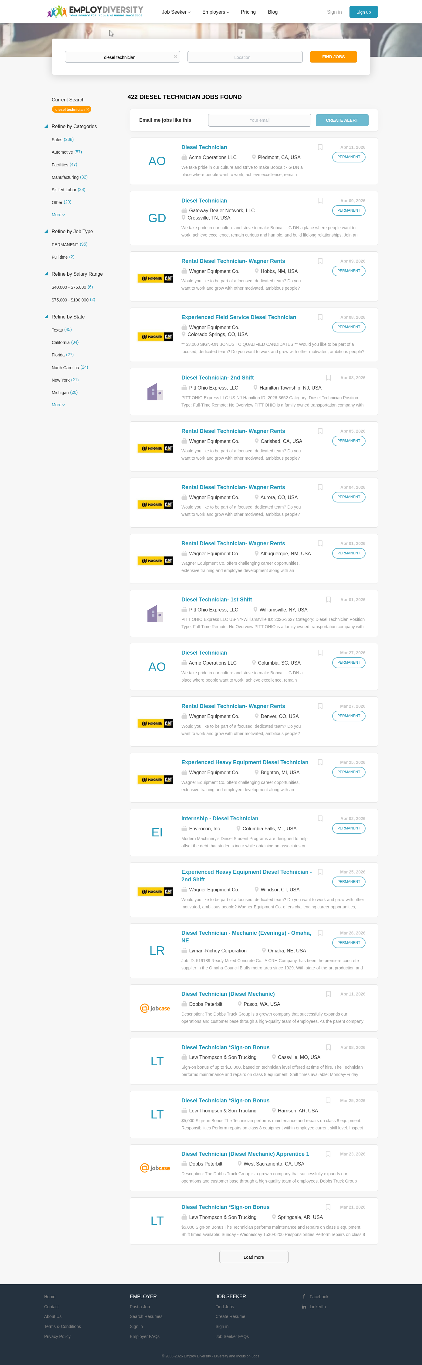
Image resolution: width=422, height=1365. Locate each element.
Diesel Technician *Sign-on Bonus (225, 1047)
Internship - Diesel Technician (219, 818)
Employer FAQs (145, 1336)
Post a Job (140, 1306)
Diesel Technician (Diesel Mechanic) (228, 994)
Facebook (319, 1296)
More (57, 214)
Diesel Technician (204, 147)
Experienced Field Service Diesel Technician (238, 317)
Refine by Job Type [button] (71, 231)
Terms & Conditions (62, 1326)
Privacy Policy (57, 1336)
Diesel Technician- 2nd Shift (217, 378)
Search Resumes (146, 1316)
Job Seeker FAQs (232, 1336)
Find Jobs (333, 56)
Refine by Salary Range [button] (76, 274)
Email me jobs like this (165, 120)
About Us (53, 1316)
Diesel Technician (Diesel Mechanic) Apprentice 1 (245, 1154)
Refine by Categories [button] (73, 126)
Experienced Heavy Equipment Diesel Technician (245, 762)
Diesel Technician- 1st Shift (216, 600)
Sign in (334, 12)
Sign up (363, 12)
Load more (254, 1257)
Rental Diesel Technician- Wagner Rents (233, 261)
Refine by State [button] (67, 316)
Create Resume (230, 1316)
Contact (51, 1306)
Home (50, 1296)
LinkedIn (318, 1306)
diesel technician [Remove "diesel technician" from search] (70, 109)
